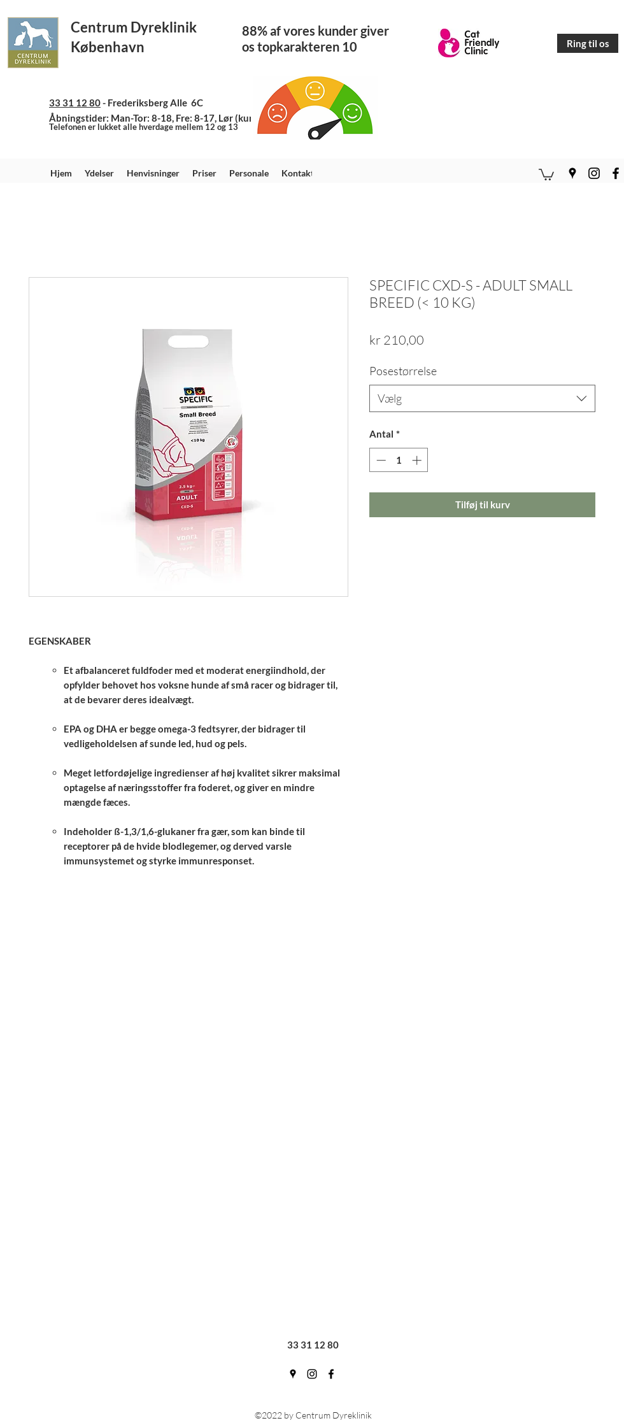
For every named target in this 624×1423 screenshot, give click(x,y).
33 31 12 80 (75, 102)
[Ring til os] (587, 43)
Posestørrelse (403, 371)
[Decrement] (379, 460)
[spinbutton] (398, 460)
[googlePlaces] (572, 173)
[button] (546, 174)
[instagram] (594, 173)
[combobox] (482, 398)
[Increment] (418, 460)
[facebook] (615, 173)
